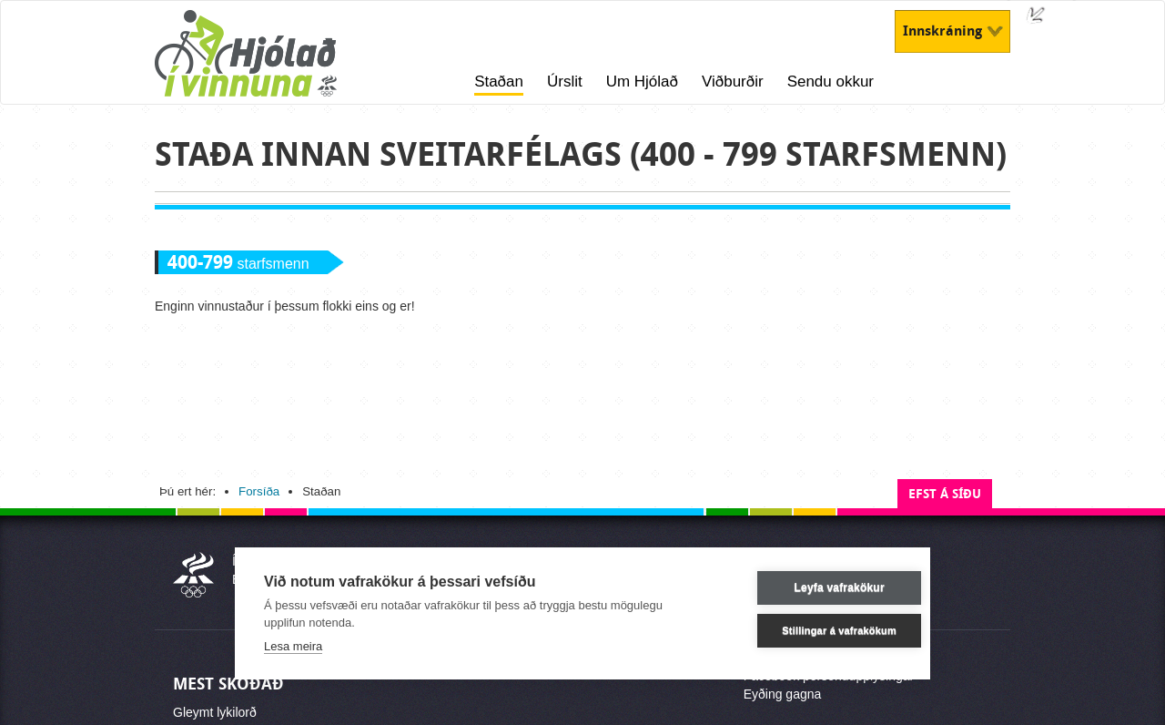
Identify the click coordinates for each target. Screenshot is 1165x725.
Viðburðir (733, 81)
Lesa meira (293, 646)
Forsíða (258, 491)
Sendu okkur (830, 81)
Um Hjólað (642, 81)
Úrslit (564, 81)
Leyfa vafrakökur (813, 587)
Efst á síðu (944, 494)
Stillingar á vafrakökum (813, 630)
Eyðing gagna (783, 694)
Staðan (498, 81)
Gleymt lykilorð (215, 712)
